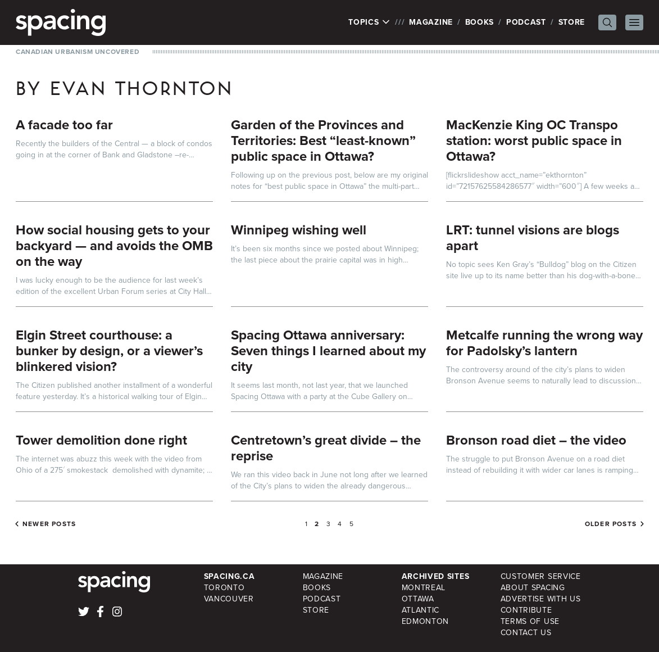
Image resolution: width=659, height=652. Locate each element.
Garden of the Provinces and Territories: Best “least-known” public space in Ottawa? (323, 140)
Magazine (431, 22)
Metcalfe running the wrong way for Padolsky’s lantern (544, 343)
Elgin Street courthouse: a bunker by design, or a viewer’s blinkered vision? (109, 351)
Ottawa (418, 599)
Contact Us (526, 633)
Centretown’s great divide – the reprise (326, 448)
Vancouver (229, 599)
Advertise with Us (541, 599)
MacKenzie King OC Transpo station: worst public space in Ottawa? (534, 140)
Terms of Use (530, 621)
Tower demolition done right (101, 440)
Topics (369, 22)
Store (571, 22)
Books (479, 22)
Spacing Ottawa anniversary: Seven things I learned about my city (328, 351)
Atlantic (421, 610)
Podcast (526, 22)
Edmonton (425, 621)
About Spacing (533, 588)
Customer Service (541, 576)
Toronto (224, 588)
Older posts (611, 523)
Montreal (424, 588)
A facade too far (64, 125)
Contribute (526, 610)
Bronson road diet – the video (536, 440)
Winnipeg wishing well (298, 230)
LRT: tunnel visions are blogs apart (532, 238)
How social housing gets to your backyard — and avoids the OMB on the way (114, 245)
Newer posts (49, 523)
